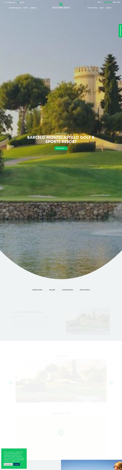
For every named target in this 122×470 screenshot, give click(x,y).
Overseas (33, 8)
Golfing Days (61, 6)
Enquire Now (120, 31)
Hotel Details (85, 290)
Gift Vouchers (92, 8)
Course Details (67, 290)
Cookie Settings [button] (8, 464)
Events (25, 8)
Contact (108, 8)
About (101, 8)
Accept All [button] (16, 464)
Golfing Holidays (15, 8)
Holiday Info (37, 290)
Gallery (52, 290)
